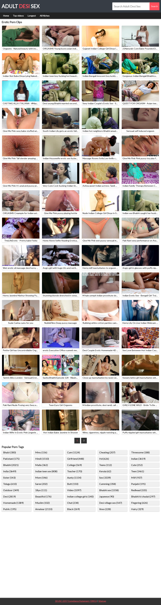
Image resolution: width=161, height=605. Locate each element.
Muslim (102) (42, 502)
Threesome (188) (140, 452)
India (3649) (9, 471)
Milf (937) (136, 477)
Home (6, 15)
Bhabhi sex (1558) (109, 490)
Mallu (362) (41, 464)
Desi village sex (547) (110, 502)
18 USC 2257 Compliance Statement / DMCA (76, 601)
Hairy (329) (137, 509)
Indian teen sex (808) (46, 471)
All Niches (45, 15)
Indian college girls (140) (80, 496)
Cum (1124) (73, 452)
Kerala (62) (105, 471)
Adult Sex (21, 6)
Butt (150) (72, 483)
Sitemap (102, 601)
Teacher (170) (74, 471)
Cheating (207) (107, 452)
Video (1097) (74, 490)
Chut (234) (73, 502)
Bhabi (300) (9, 452)
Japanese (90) (106, 496)
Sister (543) (9, 477)
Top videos (18, 15)
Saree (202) (41, 483)
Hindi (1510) (42, 458)
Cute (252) (137, 464)
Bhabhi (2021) (11, 464)
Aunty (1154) (74, 477)
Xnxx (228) (105, 509)
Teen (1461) (137, 471)
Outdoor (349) (11, 490)
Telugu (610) (10, 483)
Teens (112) (105, 464)
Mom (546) (41, 477)
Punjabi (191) (138, 483)
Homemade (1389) (13, 502)
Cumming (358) (107, 483)
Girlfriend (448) (75, 458)
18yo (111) (41, 490)
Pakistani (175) (11, 458)
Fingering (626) (139, 502)
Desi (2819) (9, 496)
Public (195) (9, 509)
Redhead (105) (139, 490)
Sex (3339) (105, 477)
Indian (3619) (138, 458)
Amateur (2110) (43, 509)
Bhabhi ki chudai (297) (143, 496)
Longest (32, 15)
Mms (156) (41, 452)
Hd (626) (104, 458)
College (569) (74, 464)
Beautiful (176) (43, 496)
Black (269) (73, 509)
